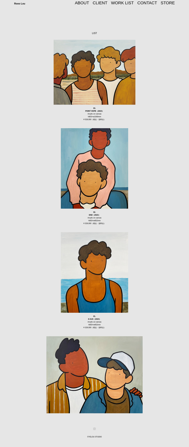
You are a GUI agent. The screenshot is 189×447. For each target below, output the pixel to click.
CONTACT (147, 3)
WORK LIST (122, 3)
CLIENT (100, 3)
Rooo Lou (19, 3)
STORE (168, 3)
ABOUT (82, 3)
